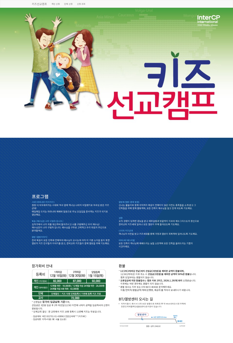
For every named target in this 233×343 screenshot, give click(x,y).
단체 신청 (68, 3)
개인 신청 (55, 3)
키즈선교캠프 (39, 4)
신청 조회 (81, 3)
